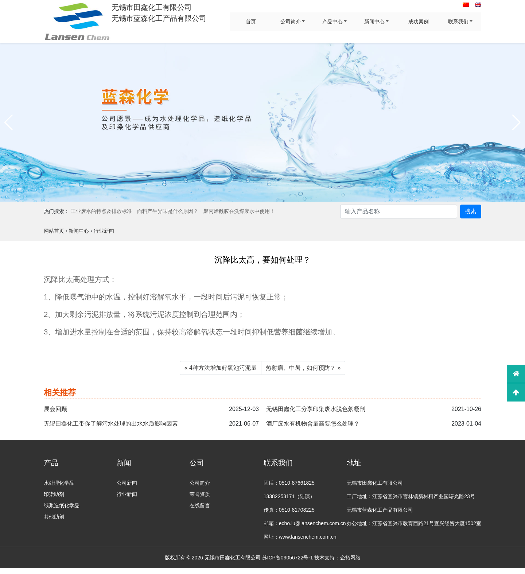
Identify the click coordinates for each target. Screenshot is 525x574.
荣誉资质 (200, 494)
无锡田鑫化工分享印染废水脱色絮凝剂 (315, 409)
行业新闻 (127, 494)
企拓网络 (350, 558)
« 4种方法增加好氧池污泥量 (220, 368)
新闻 (124, 463)
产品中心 (332, 21)
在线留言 (200, 505)
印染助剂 (54, 494)
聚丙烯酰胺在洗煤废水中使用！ (239, 211)
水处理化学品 (59, 483)
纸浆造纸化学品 (61, 505)
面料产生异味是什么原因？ (167, 211)
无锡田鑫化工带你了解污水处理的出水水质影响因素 (111, 423)
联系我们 (458, 21)
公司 (197, 463)
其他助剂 (54, 517)
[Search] (398, 211)
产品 (51, 463)
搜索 (471, 211)
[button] (8, 123)
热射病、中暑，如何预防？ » (303, 368)
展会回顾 (55, 409)
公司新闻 (127, 483)
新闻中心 (374, 21)
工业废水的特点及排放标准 (101, 211)
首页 (251, 21)
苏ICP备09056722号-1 (287, 558)
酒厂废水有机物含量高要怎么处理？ (312, 423)
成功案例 (418, 21)
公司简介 (290, 21)
